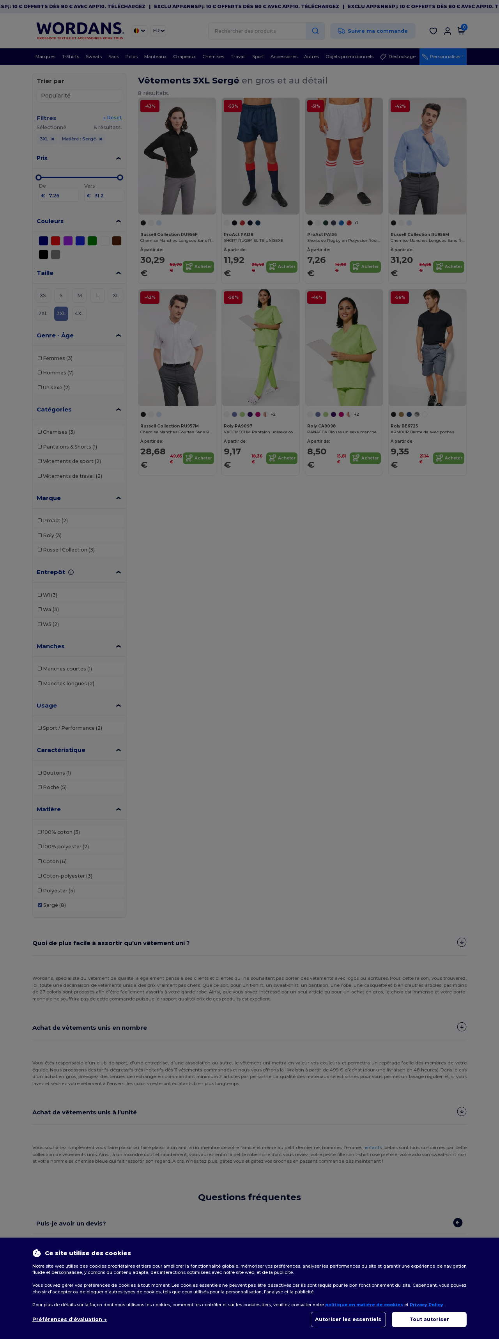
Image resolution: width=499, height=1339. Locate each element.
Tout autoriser (429, 1319)
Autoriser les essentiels (348, 1319)
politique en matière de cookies (364, 1304)
